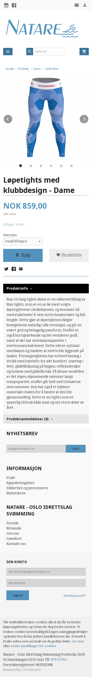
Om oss (12, 533)
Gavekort (14, 539)
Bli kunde (13, 528)
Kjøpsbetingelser (20, 483)
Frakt (10, 478)
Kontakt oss (16, 544)
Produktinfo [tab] (17, 288)
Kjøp (23, 255)
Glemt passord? (75, 595)
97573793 (58, 660)
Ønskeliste (69, 255)
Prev (12, 118)
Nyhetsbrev (16, 493)
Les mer (78, 641)
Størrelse (10, 235)
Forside (10, 68)
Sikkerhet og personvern (27, 488)
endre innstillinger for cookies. (34, 646)
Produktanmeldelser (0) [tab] (28, 419)
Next (88, 118)
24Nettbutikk (31, 670)
